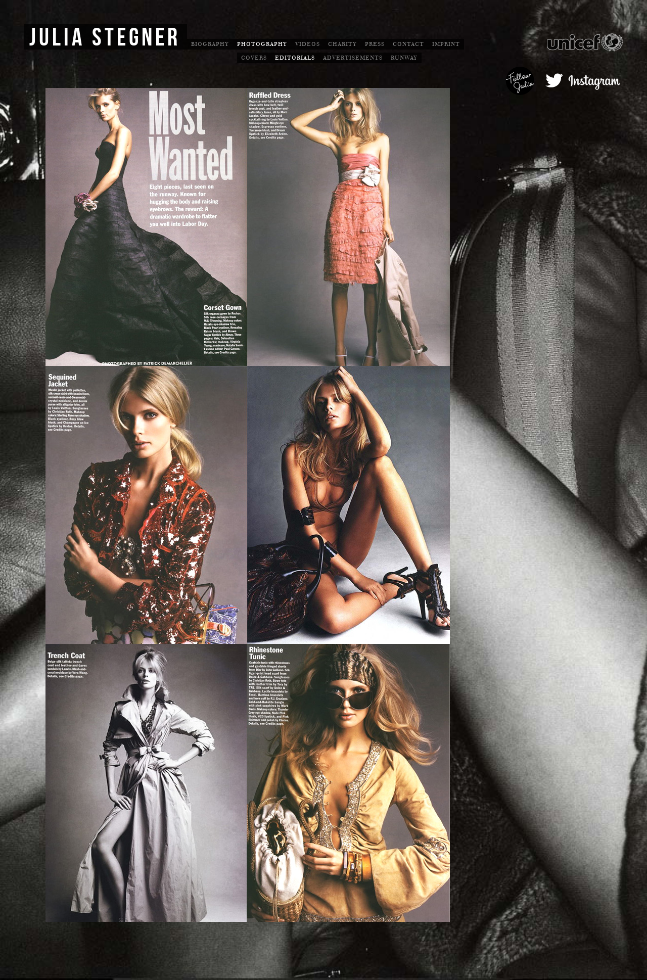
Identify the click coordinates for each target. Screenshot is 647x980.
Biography (210, 44)
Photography (262, 44)
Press (375, 44)
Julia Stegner (104, 38)
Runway (404, 58)
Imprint (446, 44)
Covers (254, 58)
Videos (307, 44)
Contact (408, 44)
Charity (342, 44)
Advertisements (353, 58)
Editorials (295, 58)
